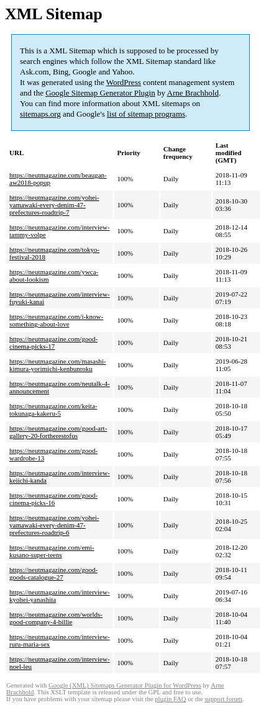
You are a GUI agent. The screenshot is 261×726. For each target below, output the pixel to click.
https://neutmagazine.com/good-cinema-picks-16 (53, 498)
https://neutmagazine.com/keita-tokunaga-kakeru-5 (53, 409)
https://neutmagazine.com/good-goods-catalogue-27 (53, 573)
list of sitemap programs (146, 114)
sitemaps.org (40, 114)
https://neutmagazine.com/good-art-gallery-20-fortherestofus (58, 431)
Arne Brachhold (193, 92)
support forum (223, 699)
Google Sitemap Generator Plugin (100, 92)
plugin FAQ (170, 699)
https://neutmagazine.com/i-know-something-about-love (56, 320)
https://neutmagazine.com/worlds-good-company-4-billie (56, 618)
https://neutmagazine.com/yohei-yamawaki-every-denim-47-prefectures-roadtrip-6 (54, 525)
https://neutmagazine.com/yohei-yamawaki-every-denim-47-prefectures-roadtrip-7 (54, 205)
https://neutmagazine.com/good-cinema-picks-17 (53, 342)
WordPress (123, 82)
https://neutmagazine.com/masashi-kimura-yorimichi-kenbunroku (57, 364)
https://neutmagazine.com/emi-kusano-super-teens (51, 551)
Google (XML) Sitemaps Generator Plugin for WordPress (124, 685)
